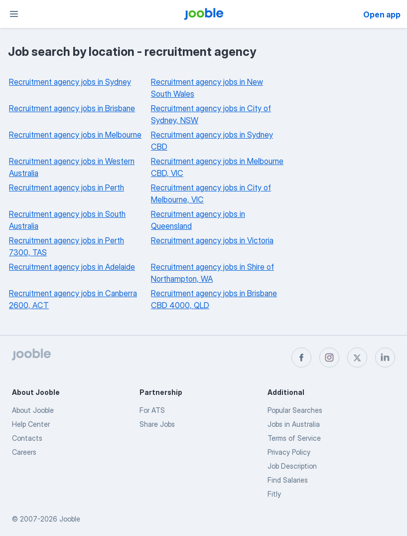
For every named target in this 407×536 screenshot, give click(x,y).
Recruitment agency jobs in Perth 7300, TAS (66, 246)
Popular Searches (295, 410)
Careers (24, 452)
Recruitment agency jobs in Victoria (212, 240)
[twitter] (357, 357)
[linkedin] (385, 357)
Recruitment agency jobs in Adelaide (72, 267)
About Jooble (33, 410)
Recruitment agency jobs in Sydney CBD (212, 141)
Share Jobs (157, 424)
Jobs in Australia (294, 424)
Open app (382, 14)
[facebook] (301, 357)
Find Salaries (288, 480)
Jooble (69, 519)
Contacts (27, 438)
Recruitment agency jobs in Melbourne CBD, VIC (217, 167)
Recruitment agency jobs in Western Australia (72, 167)
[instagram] (329, 357)
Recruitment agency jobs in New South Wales (207, 88)
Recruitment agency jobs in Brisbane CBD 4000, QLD (214, 299)
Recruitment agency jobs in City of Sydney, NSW (211, 114)
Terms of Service (294, 438)
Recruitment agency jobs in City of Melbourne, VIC (211, 193)
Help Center (31, 424)
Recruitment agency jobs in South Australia (67, 220)
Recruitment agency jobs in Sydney (70, 82)
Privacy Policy (289, 452)
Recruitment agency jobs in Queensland (198, 220)
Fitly (274, 494)
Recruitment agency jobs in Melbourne (75, 135)
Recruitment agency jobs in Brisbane (72, 108)
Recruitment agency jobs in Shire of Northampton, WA (212, 273)
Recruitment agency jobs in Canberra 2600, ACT (73, 299)
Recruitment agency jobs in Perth (66, 187)
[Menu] (14, 14)
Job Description (292, 466)
